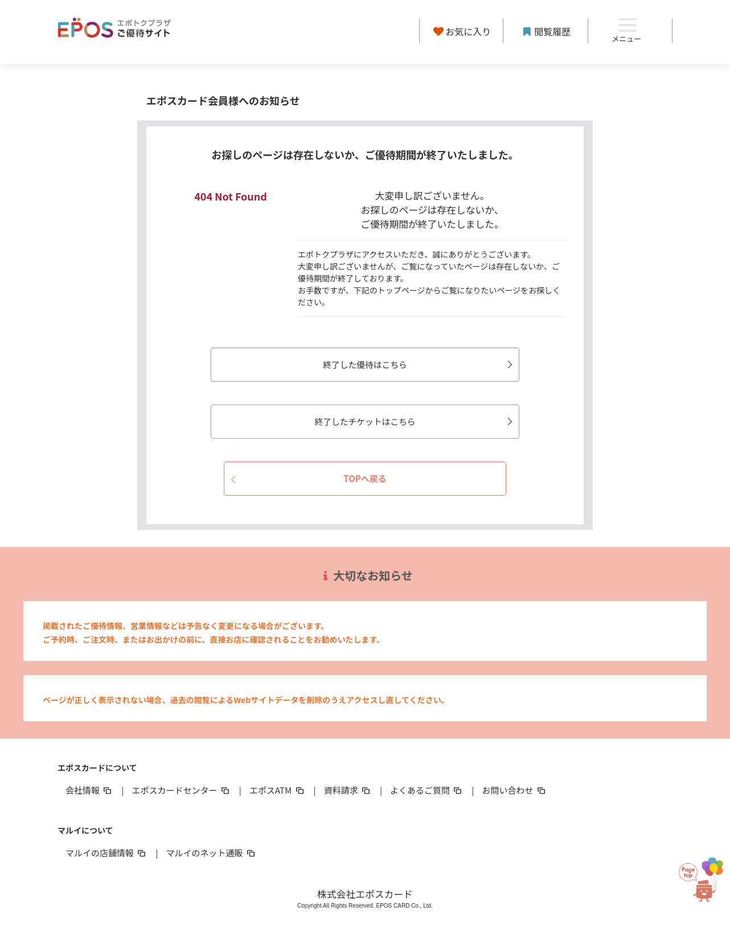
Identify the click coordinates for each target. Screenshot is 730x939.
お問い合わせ (514, 790)
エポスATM (277, 790)
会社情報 (89, 790)
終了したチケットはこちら (408, 421)
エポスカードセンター (181, 790)
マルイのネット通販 (211, 853)
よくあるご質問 (427, 790)
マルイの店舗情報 (106, 853)
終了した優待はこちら (412, 364)
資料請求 (348, 790)
